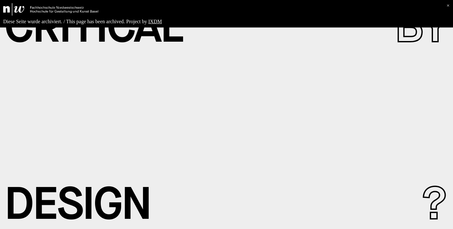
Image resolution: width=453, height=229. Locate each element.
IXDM (155, 21)
